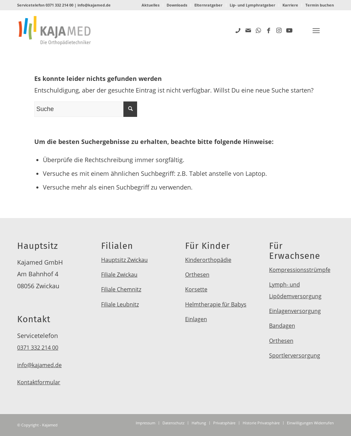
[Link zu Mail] (248, 30)
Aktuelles (150, 5)
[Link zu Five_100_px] (238, 30)
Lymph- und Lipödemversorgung (295, 290)
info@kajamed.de (94, 5)
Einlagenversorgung (295, 311)
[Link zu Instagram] (279, 30)
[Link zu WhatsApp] (258, 30)
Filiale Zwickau (119, 274)
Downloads (177, 5)
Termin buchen (319, 5)
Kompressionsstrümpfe (299, 270)
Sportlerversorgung (294, 355)
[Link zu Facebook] (269, 30)
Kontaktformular (38, 382)
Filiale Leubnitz (120, 304)
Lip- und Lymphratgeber (252, 5)
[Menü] (316, 31)
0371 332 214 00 (59, 5)
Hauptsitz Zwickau (124, 260)
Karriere (290, 5)
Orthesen (197, 274)
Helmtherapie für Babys (215, 304)
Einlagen (196, 319)
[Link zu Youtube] (289, 30)
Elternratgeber (208, 5)
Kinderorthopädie (208, 260)
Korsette (196, 289)
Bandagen (282, 325)
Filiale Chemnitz (121, 289)
